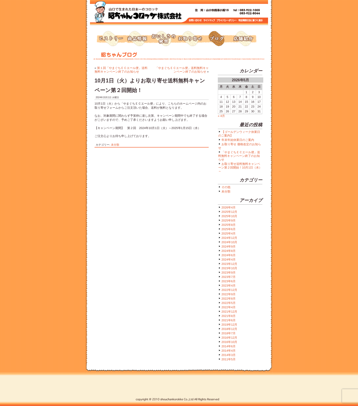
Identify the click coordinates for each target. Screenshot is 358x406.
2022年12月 (229, 290)
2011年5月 (228, 359)
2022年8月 (228, 298)
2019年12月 (229, 324)
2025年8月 (228, 225)
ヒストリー (110, 39)
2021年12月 (229, 311)
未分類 (115, 144)
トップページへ (144, 14)
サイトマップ (209, 20)
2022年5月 (228, 303)
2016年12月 (229, 337)
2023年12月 (229, 264)
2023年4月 (228, 285)
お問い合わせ (195, 20)
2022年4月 (228, 307)
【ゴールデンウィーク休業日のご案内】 (239, 133)
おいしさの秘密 (163, 39)
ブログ (216, 39)
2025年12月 (229, 212)
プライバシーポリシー (227, 20)
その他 (225, 187)
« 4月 (221, 116)
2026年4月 (228, 207)
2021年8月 (228, 316)
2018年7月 (228, 333)
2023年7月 (228, 277)
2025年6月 (228, 229)
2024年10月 (229, 242)
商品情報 (137, 39)
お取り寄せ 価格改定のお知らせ (239, 146)
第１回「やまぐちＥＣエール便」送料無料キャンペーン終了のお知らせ (121, 69)
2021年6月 (228, 320)
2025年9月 (228, 220)
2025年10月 (229, 216)
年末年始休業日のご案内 (237, 140)
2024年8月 (228, 251)
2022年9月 (228, 294)
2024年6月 (228, 255)
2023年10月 (229, 268)
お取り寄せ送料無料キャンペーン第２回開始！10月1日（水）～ (240, 167)
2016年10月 (229, 342)
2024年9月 (228, 246)
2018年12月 (229, 329)
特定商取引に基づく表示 (250, 20)
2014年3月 (228, 355)
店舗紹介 (243, 39)
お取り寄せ (190, 39)
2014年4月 (228, 350)
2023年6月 (228, 281)
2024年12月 (229, 238)
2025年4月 (228, 233)
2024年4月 (228, 259)
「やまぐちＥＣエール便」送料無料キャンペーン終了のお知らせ (182, 69)
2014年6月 (228, 346)
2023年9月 (228, 272)
